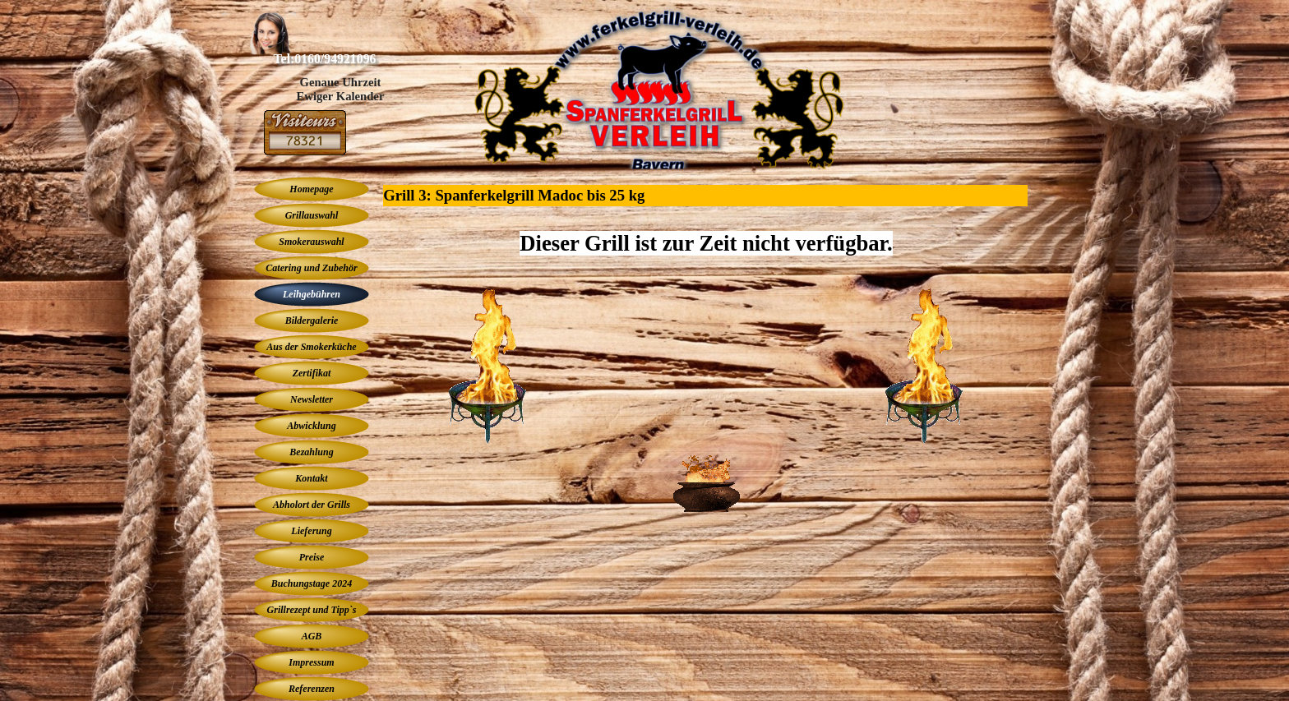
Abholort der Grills (311, 504)
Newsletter (311, 399)
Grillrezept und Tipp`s (312, 610)
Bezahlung (311, 452)
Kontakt (311, 478)
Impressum (311, 662)
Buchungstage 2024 (311, 583)
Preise (312, 557)
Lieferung (311, 531)
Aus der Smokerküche (311, 347)
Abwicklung (311, 425)
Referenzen (312, 688)
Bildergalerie (312, 320)
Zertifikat (312, 373)
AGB (312, 636)
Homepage (311, 189)
